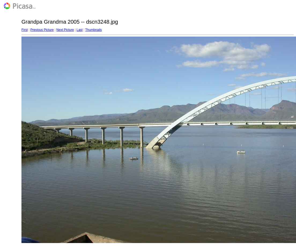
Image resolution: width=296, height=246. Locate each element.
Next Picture (65, 30)
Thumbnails (93, 30)
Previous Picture (42, 30)
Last (79, 30)
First (24, 30)
